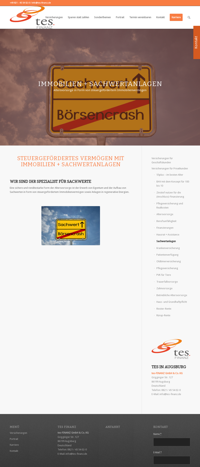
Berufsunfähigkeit (166, 221)
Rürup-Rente (163, 315)
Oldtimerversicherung (168, 261)
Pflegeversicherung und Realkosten (169, 205)
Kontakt (14, 450)
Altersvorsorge (164, 214)
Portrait (14, 438)
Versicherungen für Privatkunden (170, 168)
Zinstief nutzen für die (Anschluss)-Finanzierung (170, 194)
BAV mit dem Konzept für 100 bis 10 (172, 183)
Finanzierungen (164, 227)
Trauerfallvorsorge (167, 281)
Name (157, 434)
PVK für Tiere (163, 274)
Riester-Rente (163, 308)
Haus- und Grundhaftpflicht (171, 301)
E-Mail (157, 452)
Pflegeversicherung (167, 268)
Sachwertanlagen (166, 241)
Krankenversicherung (168, 248)
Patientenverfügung (167, 254)
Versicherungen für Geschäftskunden (162, 160)
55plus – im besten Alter (169, 174)
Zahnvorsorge (164, 288)
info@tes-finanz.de (170, 394)
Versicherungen (18, 432)
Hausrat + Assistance (167, 234)
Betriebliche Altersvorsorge (171, 295)
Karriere (14, 444)
